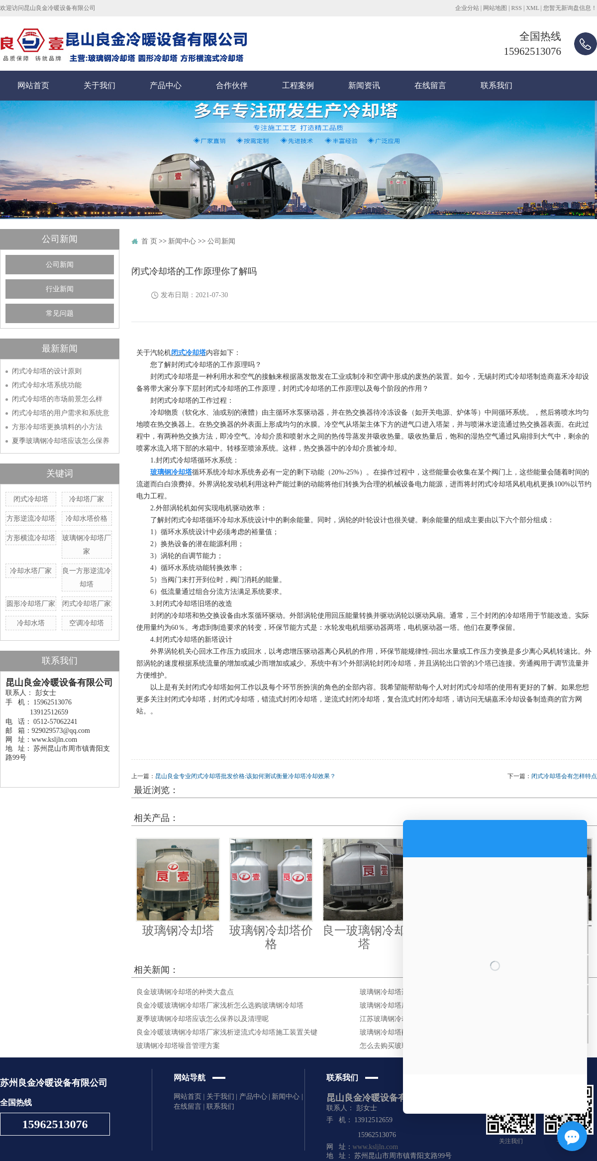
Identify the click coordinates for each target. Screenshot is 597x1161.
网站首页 (33, 85)
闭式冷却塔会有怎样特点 (564, 776)
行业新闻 (60, 289)
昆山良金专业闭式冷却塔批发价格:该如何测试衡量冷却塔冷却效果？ (245, 776)
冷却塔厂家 (86, 499)
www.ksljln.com (375, 1147)
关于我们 (99, 85)
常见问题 (60, 313)
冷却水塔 (31, 623)
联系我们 (496, 85)
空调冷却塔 (86, 623)
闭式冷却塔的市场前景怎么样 (57, 399)
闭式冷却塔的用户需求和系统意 (60, 413)
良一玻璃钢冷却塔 (364, 937)
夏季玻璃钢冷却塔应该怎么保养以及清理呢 (202, 1019)
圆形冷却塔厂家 (30, 603)
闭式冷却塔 (30, 499)
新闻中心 (182, 241)
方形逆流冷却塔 (30, 518)
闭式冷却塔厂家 (86, 603)
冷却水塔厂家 (31, 571)
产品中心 (166, 85)
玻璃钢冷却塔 (178, 930)
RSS (516, 7)
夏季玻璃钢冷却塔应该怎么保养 (60, 441)
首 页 (149, 241)
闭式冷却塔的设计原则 (47, 371)
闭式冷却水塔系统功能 (47, 385)
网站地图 (495, 7)
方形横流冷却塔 (30, 538)
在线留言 (430, 85)
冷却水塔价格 (86, 518)
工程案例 (298, 85)
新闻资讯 (364, 85)
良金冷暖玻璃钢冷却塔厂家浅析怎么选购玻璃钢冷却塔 (219, 1005)
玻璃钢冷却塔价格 (271, 937)
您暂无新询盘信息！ (570, 7)
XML (532, 7)
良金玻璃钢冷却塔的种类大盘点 (185, 992)
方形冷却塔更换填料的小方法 (57, 427)
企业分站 (467, 7)
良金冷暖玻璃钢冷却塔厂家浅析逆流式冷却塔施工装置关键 (226, 1032)
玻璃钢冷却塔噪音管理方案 (178, 1045)
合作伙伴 (232, 85)
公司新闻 (60, 264)
